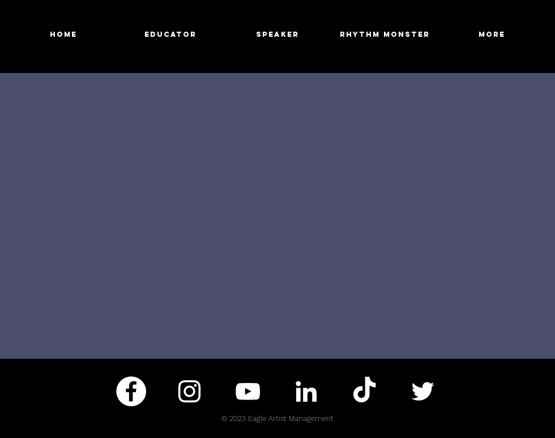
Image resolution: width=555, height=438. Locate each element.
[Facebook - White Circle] (131, 391)
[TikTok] (364, 391)
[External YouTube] (277, 215)
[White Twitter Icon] (423, 391)
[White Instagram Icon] (189, 391)
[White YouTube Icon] (248, 391)
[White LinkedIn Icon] (306, 391)
